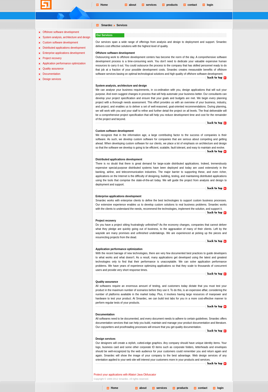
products (172, 4)
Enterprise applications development (64, 53)
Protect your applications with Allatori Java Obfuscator (125, 374)
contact (192, 4)
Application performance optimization (64, 63)
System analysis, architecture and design (66, 37)
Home (104, 4)
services (151, 4)
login (210, 4)
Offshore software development (61, 32)
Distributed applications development (64, 47)
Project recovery (52, 58)
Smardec (106, 25)
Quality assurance (53, 68)
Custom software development (60, 42)
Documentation (51, 73)
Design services (52, 79)
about (132, 4)
